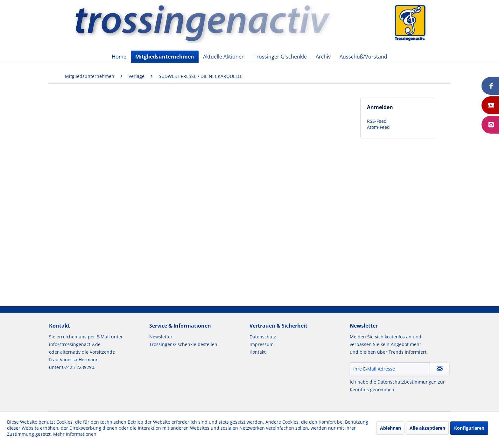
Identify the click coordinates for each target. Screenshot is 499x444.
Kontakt (258, 352)
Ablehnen (390, 428)
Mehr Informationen (74, 434)
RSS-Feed (377, 121)
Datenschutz (263, 337)
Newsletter (160, 337)
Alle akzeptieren (427, 428)
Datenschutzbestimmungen (407, 382)
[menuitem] (119, 57)
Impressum (262, 344)
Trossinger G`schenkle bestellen (183, 344)
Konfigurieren (469, 428)
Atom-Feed (378, 127)
